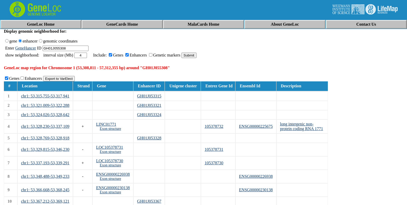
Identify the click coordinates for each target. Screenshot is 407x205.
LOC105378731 (109, 147)
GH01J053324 (149, 114)
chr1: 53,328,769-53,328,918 (45, 138)
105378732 (214, 126)
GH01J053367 (149, 201)
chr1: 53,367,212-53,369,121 (45, 201)
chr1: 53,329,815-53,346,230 (45, 149)
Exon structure (110, 129)
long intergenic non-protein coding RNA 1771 (301, 126)
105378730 (214, 163)
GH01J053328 (149, 138)
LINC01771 (106, 124)
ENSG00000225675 (256, 126)
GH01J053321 (149, 105)
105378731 (214, 149)
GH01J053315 (149, 96)
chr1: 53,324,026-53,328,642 (45, 114)
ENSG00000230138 (113, 188)
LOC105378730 (109, 161)
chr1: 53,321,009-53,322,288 (45, 105)
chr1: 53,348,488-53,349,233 (45, 176)
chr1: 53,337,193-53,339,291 (45, 163)
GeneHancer (25, 48)
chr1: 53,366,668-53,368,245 (45, 190)
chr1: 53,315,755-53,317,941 (45, 96)
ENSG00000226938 (113, 174)
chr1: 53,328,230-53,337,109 (45, 126)
